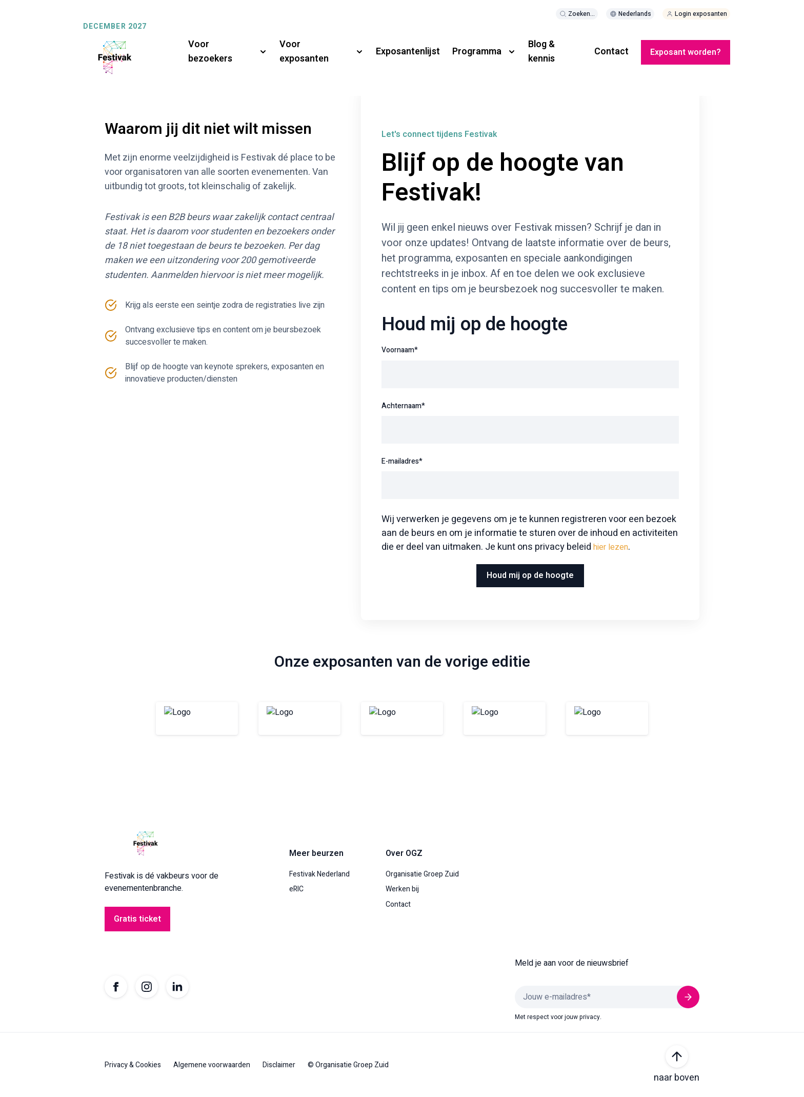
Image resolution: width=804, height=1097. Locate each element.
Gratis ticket (137, 919)
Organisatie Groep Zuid (422, 874)
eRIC (296, 889)
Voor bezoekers (210, 51)
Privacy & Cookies (133, 1065)
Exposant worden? (685, 52)
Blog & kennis (541, 51)
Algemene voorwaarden (211, 1065)
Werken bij (402, 889)
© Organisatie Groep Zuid (348, 1065)
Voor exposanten (304, 51)
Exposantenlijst (408, 51)
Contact (611, 51)
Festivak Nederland (319, 874)
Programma (476, 51)
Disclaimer (279, 1065)
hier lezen (610, 547)
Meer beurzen (316, 853)
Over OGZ (404, 853)
